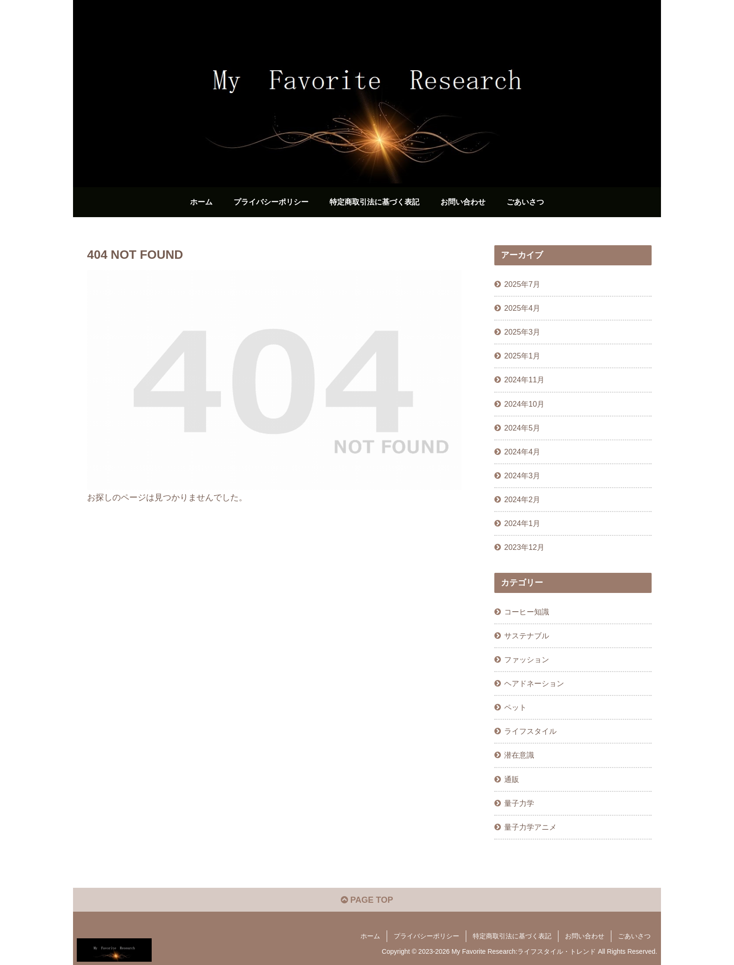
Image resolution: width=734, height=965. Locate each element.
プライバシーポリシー (426, 936)
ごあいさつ (634, 936)
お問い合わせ (584, 936)
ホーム (370, 936)
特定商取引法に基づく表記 (512, 936)
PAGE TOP (367, 900)
